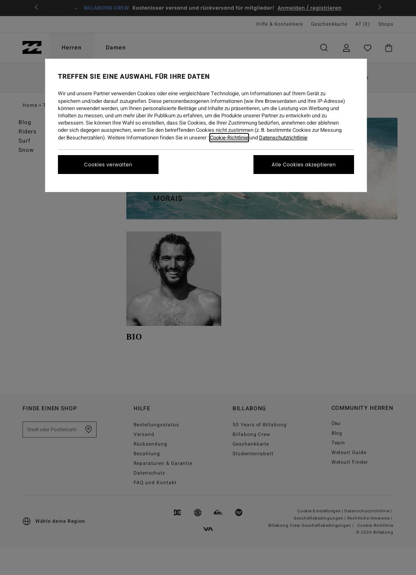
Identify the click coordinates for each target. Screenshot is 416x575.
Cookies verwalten (108, 164)
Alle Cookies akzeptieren (304, 164)
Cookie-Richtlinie (229, 137)
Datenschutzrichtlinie (283, 137)
